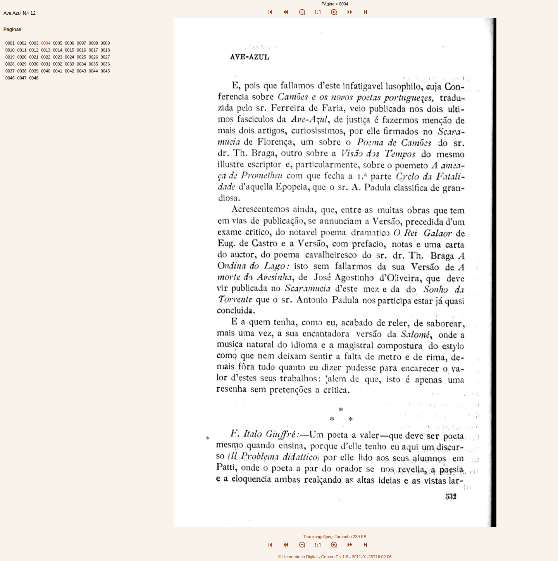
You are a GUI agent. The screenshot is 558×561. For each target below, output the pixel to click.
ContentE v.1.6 (334, 556)
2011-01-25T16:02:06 (372, 556)
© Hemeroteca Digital (297, 556)
